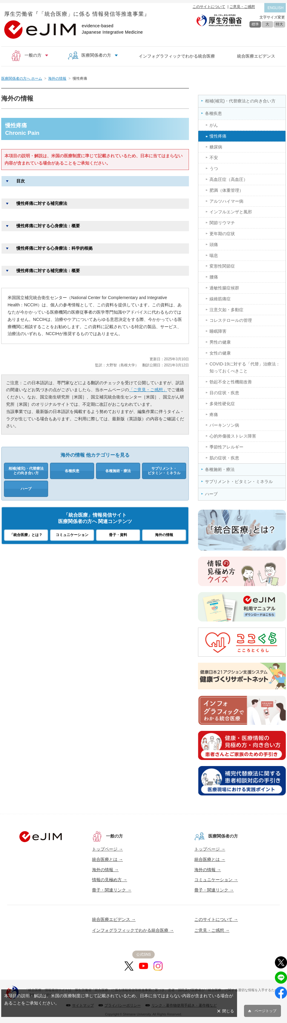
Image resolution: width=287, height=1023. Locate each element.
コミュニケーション (72, 535)
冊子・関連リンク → (111, 890)
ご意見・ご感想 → (211, 930)
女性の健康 (220, 353)
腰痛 (213, 277)
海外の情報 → (105, 869)
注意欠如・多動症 (226, 309)
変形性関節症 (222, 266)
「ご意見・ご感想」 (148, 389)
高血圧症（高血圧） (228, 179)
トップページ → (107, 849)
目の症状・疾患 (224, 392)
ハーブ (26, 489)
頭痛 (213, 244)
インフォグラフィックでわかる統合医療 (177, 56)
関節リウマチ (222, 222)
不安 (213, 157)
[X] (129, 966)
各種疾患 (72, 471)
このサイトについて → (216, 919)
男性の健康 (220, 342)
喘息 (213, 255)
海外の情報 (57, 78)
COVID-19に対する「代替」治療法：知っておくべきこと (244, 368)
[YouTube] (143, 966)
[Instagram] (158, 966)
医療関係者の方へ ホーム (21, 78)
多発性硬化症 (222, 403)
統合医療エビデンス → (114, 919)
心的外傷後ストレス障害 (232, 436)
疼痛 (213, 414)
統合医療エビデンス (256, 56)
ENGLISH (276, 8)
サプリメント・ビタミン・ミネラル (164, 470)
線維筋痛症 (220, 298)
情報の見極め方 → (109, 879)
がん (213, 125)
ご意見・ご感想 (242, 7)
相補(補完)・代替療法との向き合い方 (26, 470)
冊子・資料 (118, 535)
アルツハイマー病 (226, 201)
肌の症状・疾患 (224, 457)
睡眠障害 (217, 331)
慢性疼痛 (217, 136)
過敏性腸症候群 (224, 287)
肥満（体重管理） (226, 190)
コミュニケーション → (216, 879)
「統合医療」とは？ (26, 535)
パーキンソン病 (224, 425)
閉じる (228, 1011)
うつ (213, 168)
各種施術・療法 (118, 471)
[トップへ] (40, 836)
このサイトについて (209, 7)
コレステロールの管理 (230, 320)
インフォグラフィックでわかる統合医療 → (133, 930)
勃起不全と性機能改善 (230, 381)
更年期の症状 (222, 233)
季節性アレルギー (226, 447)
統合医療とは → (107, 859)
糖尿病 (215, 147)
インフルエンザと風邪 (230, 211)
